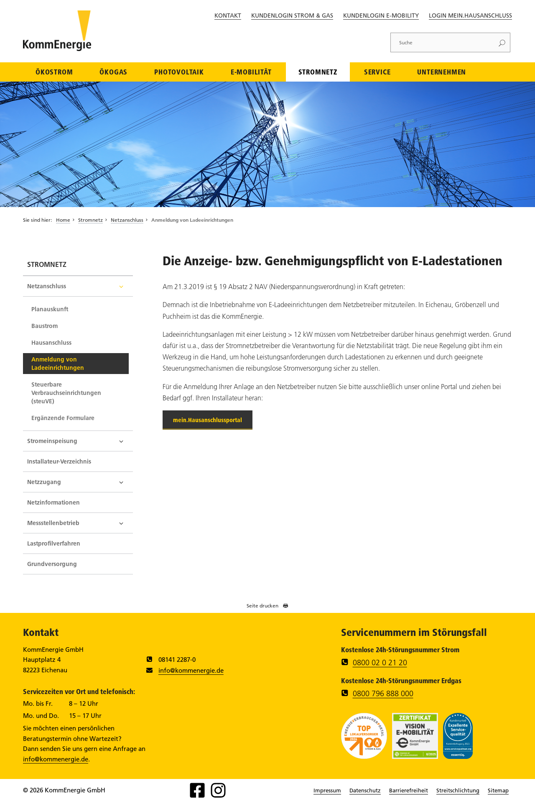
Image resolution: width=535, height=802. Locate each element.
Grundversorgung (52, 564)
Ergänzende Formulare (62, 418)
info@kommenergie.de (191, 670)
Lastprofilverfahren (53, 543)
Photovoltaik (179, 71)
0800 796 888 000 (383, 693)
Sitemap (498, 790)
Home (63, 220)
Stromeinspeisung (52, 441)
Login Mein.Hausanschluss (470, 15)
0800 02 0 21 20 (380, 662)
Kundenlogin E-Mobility (381, 15)
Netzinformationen (53, 502)
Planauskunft (49, 309)
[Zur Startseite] (57, 48)
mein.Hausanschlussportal (207, 420)
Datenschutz (365, 790)
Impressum (327, 790)
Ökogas (113, 71)
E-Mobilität (251, 71)
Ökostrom (54, 71)
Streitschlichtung (457, 790)
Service (377, 71)
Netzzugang (44, 482)
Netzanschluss (127, 220)
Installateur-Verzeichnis (59, 461)
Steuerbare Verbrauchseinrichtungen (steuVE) (66, 393)
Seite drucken (267, 605)
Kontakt (227, 15)
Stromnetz (317, 71)
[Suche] (442, 42)
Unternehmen (441, 71)
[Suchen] (502, 42)
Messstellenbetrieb (53, 523)
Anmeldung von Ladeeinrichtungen (192, 220)
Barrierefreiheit (408, 790)
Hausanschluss (51, 342)
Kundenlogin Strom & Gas (292, 15)
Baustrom (44, 326)
